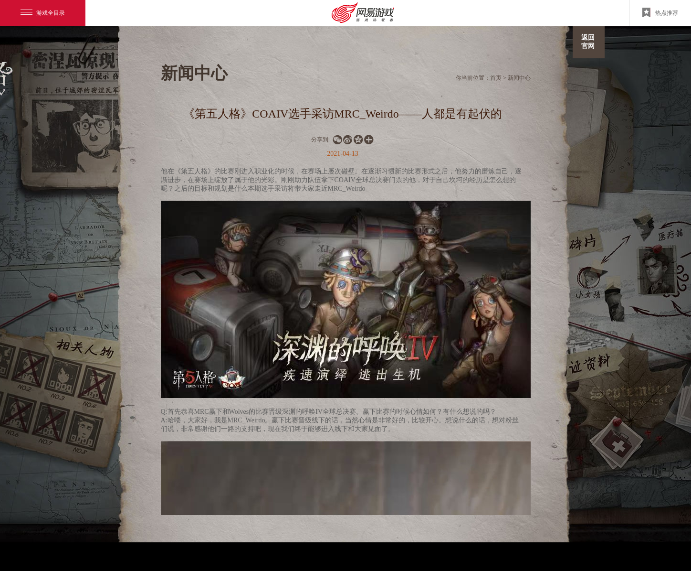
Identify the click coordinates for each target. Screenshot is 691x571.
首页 (496, 78)
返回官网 (588, 42)
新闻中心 (519, 78)
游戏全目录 (43, 13)
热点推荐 (660, 12)
